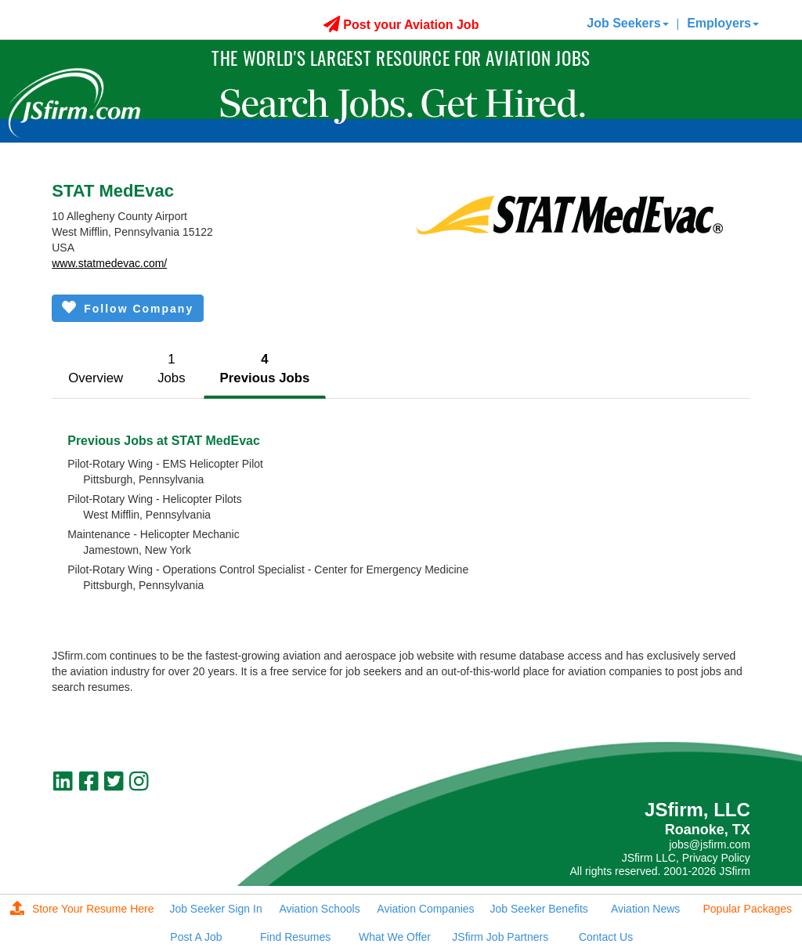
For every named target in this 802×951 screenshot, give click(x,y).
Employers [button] (723, 23)
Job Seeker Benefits (539, 908)
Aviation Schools (319, 908)
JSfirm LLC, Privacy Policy (686, 858)
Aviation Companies (425, 908)
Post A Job (196, 937)
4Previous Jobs (265, 368)
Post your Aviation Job (401, 24)
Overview (95, 378)
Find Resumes (295, 937)
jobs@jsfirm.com (709, 844)
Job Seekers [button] (627, 23)
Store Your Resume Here (82, 908)
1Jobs (171, 368)
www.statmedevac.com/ (109, 263)
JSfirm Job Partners (500, 937)
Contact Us (606, 937)
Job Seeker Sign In (215, 908)
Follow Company (127, 307)
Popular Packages (747, 908)
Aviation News (645, 908)
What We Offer (395, 937)
